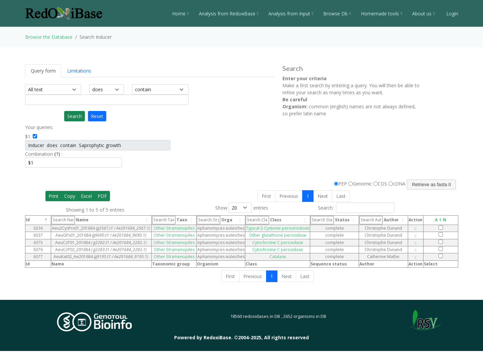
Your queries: (39, 127)
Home (180, 13)
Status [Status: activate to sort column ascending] (330, 220)
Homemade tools (381, 13)
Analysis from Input (290, 13)
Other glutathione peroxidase (278, 235)
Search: (356, 208)
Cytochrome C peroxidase (277, 242)
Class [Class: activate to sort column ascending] (263, 220)
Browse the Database (49, 37)
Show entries (241, 208)
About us (423, 13)
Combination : (44, 154)
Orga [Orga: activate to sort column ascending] (214, 220)
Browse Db (337, 13)
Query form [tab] (43, 71)
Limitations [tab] (79, 71)
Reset (97, 116)
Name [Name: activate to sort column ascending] (70, 220)
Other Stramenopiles (174, 228)
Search (74, 116)
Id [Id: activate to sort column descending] (28, 220)
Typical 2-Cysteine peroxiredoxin (278, 228)
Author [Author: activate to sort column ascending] (379, 220)
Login (451, 13)
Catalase (277, 256)
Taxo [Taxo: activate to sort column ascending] (169, 220)
